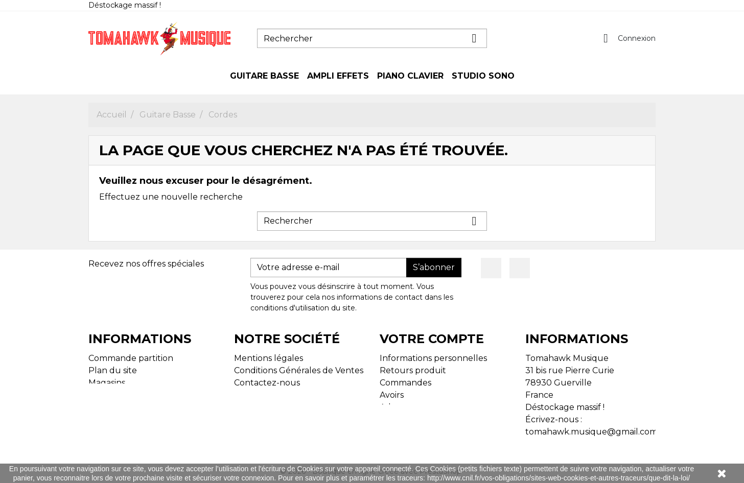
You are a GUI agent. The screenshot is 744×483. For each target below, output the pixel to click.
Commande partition (130, 358)
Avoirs (392, 395)
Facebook (491, 268)
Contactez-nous (267, 383)
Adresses (397, 407)
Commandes (405, 383)
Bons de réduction (418, 419)
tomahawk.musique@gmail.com (591, 432)
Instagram (519, 268)
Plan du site (112, 370)
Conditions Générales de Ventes (298, 370)
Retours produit (413, 370)
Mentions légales (268, 358)
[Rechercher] (372, 38)
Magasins (106, 383)
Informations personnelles (433, 358)
